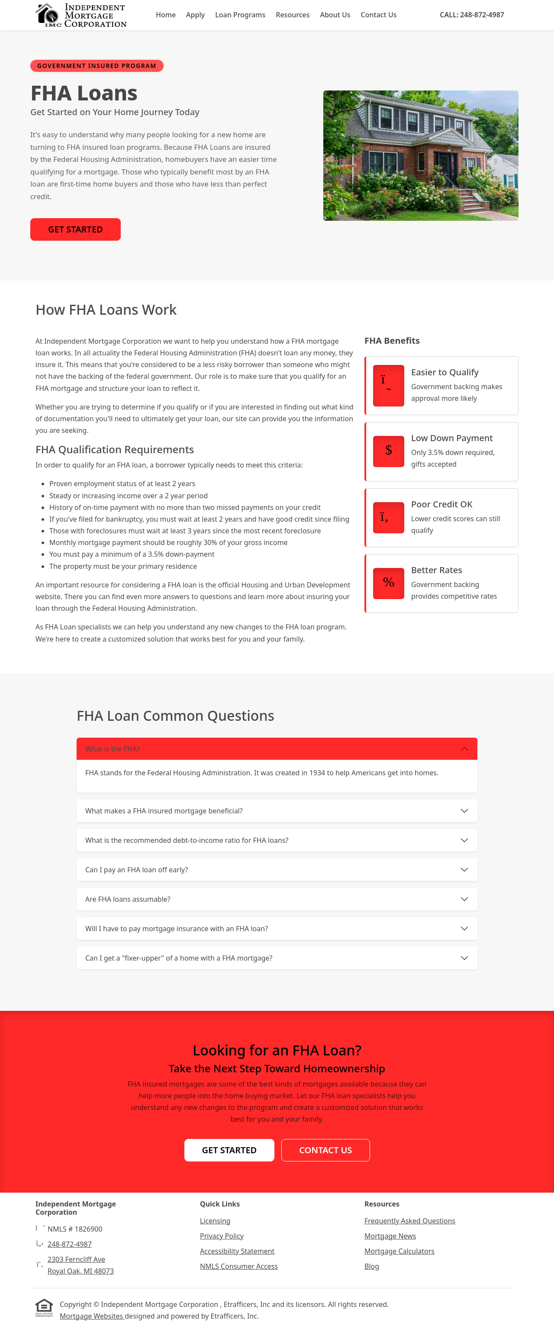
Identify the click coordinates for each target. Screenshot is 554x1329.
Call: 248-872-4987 (472, 14)
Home (166, 14)
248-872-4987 (70, 1244)
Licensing (215, 1221)
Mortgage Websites (92, 1316)
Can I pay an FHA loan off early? (136, 869)
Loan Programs (240, 14)
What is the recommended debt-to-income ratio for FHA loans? (186, 840)
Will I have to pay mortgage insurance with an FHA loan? (176, 928)
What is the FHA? (112, 749)
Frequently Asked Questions (409, 1221)
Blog (371, 1266)
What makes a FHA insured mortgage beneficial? (164, 811)
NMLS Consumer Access (239, 1266)
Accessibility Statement (237, 1251)
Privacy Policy (222, 1236)
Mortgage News (390, 1236)
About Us (335, 14)
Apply (195, 14)
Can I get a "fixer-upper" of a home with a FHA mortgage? (178, 958)
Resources (292, 14)
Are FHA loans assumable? (128, 899)
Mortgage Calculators (399, 1251)
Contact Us (379, 14)
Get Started (75, 229)
